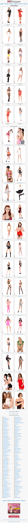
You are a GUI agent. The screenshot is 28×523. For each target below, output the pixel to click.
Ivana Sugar (5, 463)
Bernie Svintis (6, 493)
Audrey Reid (17, 439)
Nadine (4, 421)
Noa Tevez (8, 352)
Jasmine (5, 434)
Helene (16, 440)
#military (13, 413)
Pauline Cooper (8, 220)
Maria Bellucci (6, 494)
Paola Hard (8, 239)
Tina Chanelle (18, 481)
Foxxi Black (5, 481)
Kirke (4, 428)
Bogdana (5, 485)
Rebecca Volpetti (6, 449)
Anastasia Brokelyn (19, 422)
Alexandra (5, 424)
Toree (16, 462)
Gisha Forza (17, 429)
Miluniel (5, 466)
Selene (4, 454)
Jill (15, 425)
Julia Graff (5, 430)
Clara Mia (17, 474)
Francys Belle (18, 436)
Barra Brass (17, 449)
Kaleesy (20, 220)
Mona (16, 432)
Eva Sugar (5, 426)
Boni (20, 371)
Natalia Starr (6, 447)
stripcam (26, 3)
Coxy (16, 463)
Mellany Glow (18, 433)
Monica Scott (17, 468)
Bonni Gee (5, 467)
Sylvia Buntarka (6, 488)
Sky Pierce (5, 452)
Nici (4, 417)
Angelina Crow (8, 201)
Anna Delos (5, 458)
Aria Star (17, 483)
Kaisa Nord (5, 464)
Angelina (17, 441)
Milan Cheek (5, 419)
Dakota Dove (17, 452)
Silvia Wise (5, 473)
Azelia (16, 466)
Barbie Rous (17, 470)
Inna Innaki (17, 490)
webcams (15, 3)
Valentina (5, 448)
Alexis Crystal (6, 470)
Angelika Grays (18, 418)
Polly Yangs (17, 464)
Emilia (16, 443)
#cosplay (11, 413)
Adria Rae (17, 482)
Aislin (20, 201)
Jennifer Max (6, 475)
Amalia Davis (6, 455)
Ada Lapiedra (6, 445)
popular (2, 3)
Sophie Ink (17, 421)
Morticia (16, 445)
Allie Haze (5, 440)
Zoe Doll (5, 422)
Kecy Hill (17, 493)
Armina (16, 424)
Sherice (16, 428)
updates (6, 3)
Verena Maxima (6, 439)
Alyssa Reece (17, 419)
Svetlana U (5, 492)
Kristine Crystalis (20, 390)
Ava (16, 467)
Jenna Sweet (8, 390)
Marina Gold (17, 448)
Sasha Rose (5, 471)
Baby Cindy (20, 352)
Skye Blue (20, 296)
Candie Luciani (6, 451)
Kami (8, 296)
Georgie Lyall (6, 441)
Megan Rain (5, 460)
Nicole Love (17, 426)
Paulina (4, 477)
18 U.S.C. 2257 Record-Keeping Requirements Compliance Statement (10, 519)
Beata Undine (6, 478)
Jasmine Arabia (8, 182)
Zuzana (16, 489)
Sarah (16, 454)
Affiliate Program (23, 519)
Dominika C (5, 425)
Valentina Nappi (6, 444)
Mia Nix (16, 485)
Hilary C (16, 456)
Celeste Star (5, 459)
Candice (16, 430)
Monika (16, 478)
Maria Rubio (5, 443)
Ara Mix (8, 371)
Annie (16, 447)
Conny (16, 444)
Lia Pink (5, 456)
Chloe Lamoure (18, 486)
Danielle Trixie (6, 490)
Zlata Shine (17, 417)
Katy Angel (5, 433)
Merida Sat (5, 462)
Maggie (16, 473)
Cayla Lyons (17, 497)
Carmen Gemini (8, 258)
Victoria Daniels (20, 239)
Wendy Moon (6, 429)
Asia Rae (17, 451)
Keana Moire (6, 436)
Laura (16, 460)
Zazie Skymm (6, 489)
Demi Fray (17, 434)
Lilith (20, 258)
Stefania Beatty (20, 182)
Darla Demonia (18, 477)
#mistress (16, 413)
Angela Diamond (6, 483)
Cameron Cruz (20, 409)
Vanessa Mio (8, 277)
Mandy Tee (5, 474)
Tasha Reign (5, 437)
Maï (16, 479)
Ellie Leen (20, 277)
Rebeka (4, 497)
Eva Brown (5, 418)
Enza (16, 496)
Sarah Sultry (17, 492)
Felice (16, 437)
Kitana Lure (5, 468)
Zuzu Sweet (17, 471)
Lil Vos (16, 455)
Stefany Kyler (18, 459)
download (20, 3)
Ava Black (5, 486)
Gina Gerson (8, 409)
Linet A (16, 494)
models (11, 3)
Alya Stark (5, 432)
